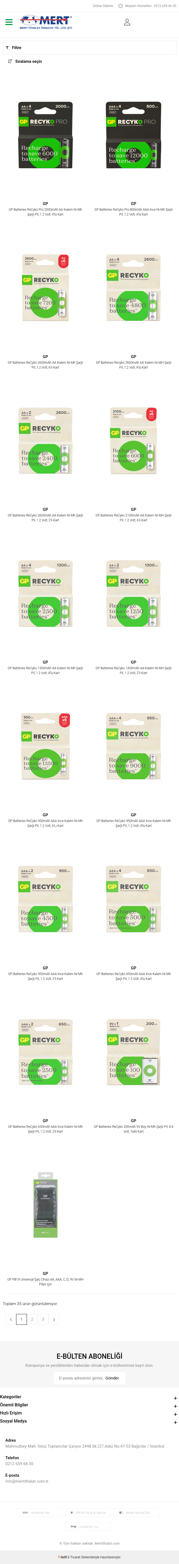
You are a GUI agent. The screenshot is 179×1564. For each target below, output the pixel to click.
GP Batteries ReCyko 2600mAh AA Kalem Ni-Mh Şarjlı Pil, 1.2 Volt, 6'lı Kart (45, 365)
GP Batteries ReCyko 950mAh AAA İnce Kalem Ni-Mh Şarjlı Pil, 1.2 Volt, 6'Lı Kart (45, 823)
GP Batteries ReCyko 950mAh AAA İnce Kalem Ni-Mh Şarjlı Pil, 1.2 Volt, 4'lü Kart (133, 823)
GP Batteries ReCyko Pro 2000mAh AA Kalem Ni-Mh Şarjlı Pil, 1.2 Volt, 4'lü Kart (45, 212)
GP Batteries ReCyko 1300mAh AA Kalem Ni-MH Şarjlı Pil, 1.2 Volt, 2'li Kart (133, 670)
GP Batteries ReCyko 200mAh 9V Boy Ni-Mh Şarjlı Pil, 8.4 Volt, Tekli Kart (133, 1129)
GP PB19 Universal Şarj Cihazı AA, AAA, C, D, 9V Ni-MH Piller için (45, 1282)
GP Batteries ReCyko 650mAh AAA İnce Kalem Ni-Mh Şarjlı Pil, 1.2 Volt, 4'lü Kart (133, 976)
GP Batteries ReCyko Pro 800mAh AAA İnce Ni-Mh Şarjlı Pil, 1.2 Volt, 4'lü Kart (133, 212)
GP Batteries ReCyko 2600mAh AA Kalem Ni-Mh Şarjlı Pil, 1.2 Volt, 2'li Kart (45, 518)
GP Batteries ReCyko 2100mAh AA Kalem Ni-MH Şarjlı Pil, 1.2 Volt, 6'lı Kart (133, 518)
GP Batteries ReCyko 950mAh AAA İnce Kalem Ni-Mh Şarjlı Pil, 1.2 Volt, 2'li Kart (45, 976)
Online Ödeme (103, 6)
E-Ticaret (74, 1557)
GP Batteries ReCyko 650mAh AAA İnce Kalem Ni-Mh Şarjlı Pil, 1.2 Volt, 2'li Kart (45, 1129)
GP (45, 204)
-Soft (63, 1557)
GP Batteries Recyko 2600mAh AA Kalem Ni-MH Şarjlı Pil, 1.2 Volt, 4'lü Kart (133, 365)
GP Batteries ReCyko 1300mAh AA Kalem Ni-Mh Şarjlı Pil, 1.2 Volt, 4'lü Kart (45, 670)
